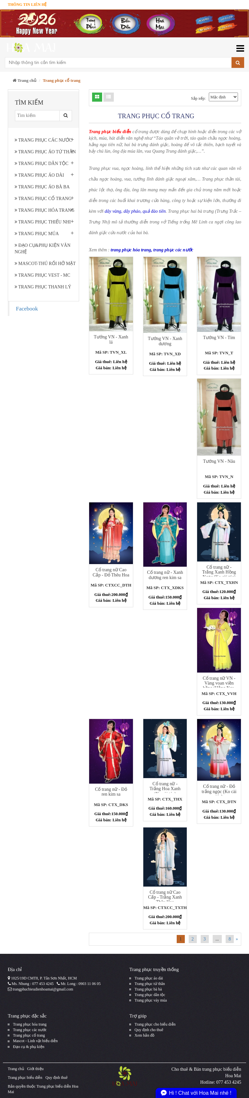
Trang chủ (24, 80)
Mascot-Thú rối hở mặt (45, 263)
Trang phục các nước (43, 140)
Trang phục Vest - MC (42, 275)
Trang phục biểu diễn (25, 1077)
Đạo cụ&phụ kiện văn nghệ (42, 248)
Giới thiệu (35, 1068)
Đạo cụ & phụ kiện (28, 1046)
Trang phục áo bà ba (42, 186)
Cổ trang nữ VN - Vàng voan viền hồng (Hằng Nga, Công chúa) (219, 686)
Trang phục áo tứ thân (45, 151)
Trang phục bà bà (148, 989)
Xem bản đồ (144, 1035)
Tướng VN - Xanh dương (165, 341)
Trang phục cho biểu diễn (155, 1024)
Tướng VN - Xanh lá (111, 339)
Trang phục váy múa (151, 1000)
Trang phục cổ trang (43, 198)
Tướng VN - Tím (219, 337)
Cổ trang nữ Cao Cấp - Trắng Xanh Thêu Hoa (165, 897)
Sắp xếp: (198, 98)
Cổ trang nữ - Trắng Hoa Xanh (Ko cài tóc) (164, 788)
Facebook (27, 308)
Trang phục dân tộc (41, 163)
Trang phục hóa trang (45, 210)
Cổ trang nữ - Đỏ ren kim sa (111, 792)
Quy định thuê (56, 1077)
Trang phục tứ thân (150, 983)
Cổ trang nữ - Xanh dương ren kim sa (165, 575)
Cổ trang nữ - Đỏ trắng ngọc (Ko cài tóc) (219, 791)
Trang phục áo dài (39, 175)
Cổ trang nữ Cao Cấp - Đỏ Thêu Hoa (111, 572)
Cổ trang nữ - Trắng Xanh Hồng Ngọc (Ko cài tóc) (219, 572)
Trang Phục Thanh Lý (43, 286)
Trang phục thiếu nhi (43, 222)
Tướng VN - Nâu (219, 461)
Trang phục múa (37, 233)
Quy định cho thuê (149, 1030)
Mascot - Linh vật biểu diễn (35, 1041)
